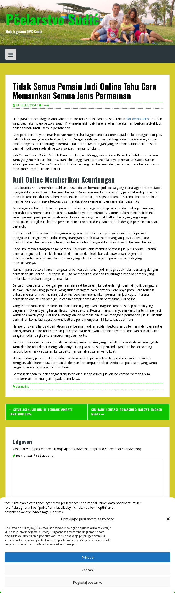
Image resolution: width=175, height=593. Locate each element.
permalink (22, 386)
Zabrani (87, 570)
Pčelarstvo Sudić (52, 19)
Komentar (35, 455)
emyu (45, 105)
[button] (168, 519)
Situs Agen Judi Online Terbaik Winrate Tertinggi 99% (41, 411)
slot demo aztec (138, 119)
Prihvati (87, 557)
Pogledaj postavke (87, 582)
